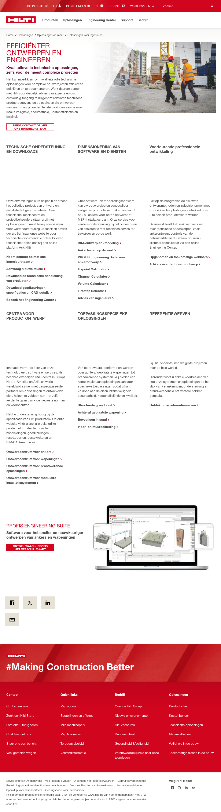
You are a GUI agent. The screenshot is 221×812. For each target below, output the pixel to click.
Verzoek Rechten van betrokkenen (91, 785)
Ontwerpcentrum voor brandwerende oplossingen (34, 468)
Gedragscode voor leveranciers (64, 789)
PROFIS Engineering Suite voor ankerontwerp (101, 259)
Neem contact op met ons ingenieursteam (26, 259)
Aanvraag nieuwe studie (24, 269)
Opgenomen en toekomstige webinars (179, 257)
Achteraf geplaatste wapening (101, 412)
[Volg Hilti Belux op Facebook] (172, 787)
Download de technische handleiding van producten (34, 278)
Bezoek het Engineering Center (30, 300)
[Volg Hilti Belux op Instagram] (179, 787)
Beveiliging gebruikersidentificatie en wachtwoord (36, 785)
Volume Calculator (92, 283)
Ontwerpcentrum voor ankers (28, 452)
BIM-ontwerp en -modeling (98, 243)
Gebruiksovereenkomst (132, 780)
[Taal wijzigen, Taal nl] (101, 5)
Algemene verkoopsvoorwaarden (94, 780)
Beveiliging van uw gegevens (24, 780)
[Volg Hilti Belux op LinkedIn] (186, 787)
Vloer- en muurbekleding (96, 427)
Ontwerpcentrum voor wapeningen (32, 459)
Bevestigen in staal (92, 419)
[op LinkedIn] (48, 602)
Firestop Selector (91, 291)
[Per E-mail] (12, 619)
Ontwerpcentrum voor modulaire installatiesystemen (31, 480)
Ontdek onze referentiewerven (173, 405)
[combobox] (187, 5)
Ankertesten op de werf (95, 250)
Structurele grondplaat (95, 405)
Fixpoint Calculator (92, 269)
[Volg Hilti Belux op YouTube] (193, 787)
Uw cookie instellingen (129, 785)
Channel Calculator (92, 276)
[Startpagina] (21, 19)
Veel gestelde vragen (58, 780)
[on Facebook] (12, 602)
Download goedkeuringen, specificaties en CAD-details (27, 290)
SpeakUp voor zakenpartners (24, 789)
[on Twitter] (30, 602)
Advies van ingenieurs (94, 298)
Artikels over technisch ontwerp (174, 264)
